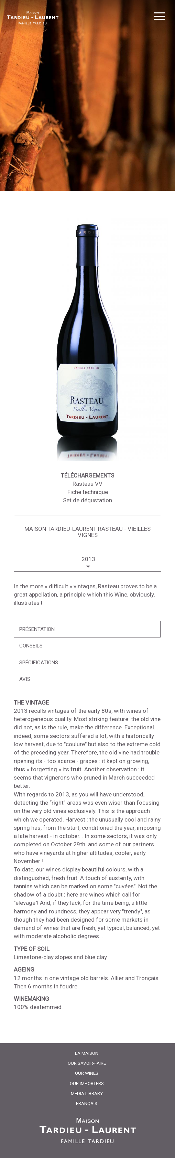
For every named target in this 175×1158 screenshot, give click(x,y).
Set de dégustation (87, 500)
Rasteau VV (87, 483)
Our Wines (86, 1073)
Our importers (87, 1083)
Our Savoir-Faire (87, 1063)
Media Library (87, 1093)
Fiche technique (87, 492)
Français (86, 1103)
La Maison (86, 1053)
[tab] (87, 629)
